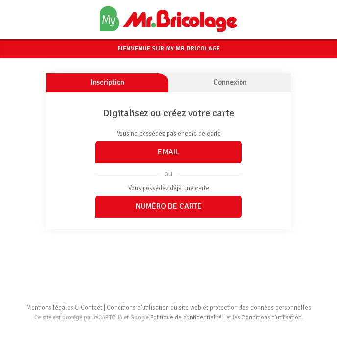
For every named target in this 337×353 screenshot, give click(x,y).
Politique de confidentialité (186, 317)
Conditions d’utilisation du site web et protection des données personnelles (209, 308)
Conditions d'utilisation (271, 317)
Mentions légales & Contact (64, 308)
